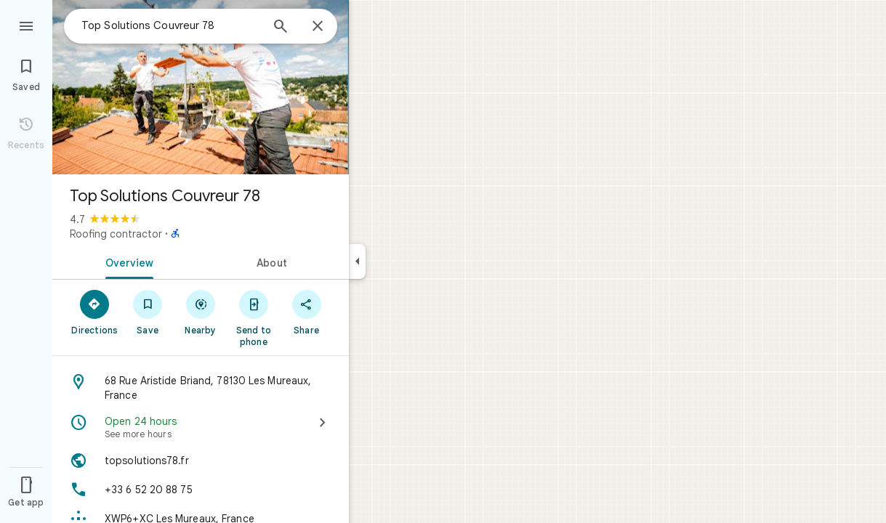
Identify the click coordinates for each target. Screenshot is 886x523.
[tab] (126, 261)
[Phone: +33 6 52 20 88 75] (200, 489)
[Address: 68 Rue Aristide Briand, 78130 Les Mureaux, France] (200, 388)
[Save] (147, 311)
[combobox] (170, 25)
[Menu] (26, 25)
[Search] (280, 27)
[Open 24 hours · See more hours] (200, 427)
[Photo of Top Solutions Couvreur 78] (200, 87)
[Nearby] (200, 311)
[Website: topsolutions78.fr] (200, 460)
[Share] (306, 311)
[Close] (317, 27)
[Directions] (94, 311)
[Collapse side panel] (357, 261)
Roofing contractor (116, 233)
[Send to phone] (253, 317)
